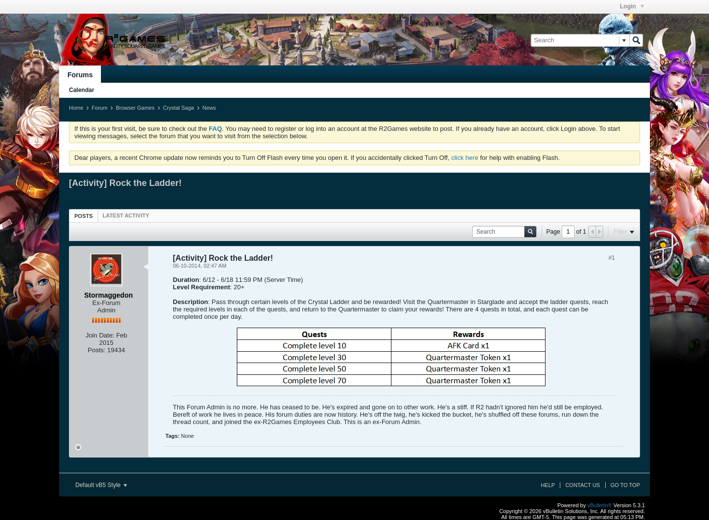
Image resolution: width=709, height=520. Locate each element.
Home (76, 108)
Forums (80, 75)
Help (548, 485)
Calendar (81, 90)
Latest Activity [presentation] (125, 215)
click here (464, 157)
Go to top (625, 485)
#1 (612, 257)
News (209, 108)
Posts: (96, 350)
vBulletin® (599, 505)
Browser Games (135, 108)
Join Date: (100, 335)
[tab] (83, 215)
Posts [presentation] (83, 216)
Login (632, 6)
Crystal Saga (178, 108)
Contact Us (582, 485)
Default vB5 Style (101, 485)
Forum (99, 108)
